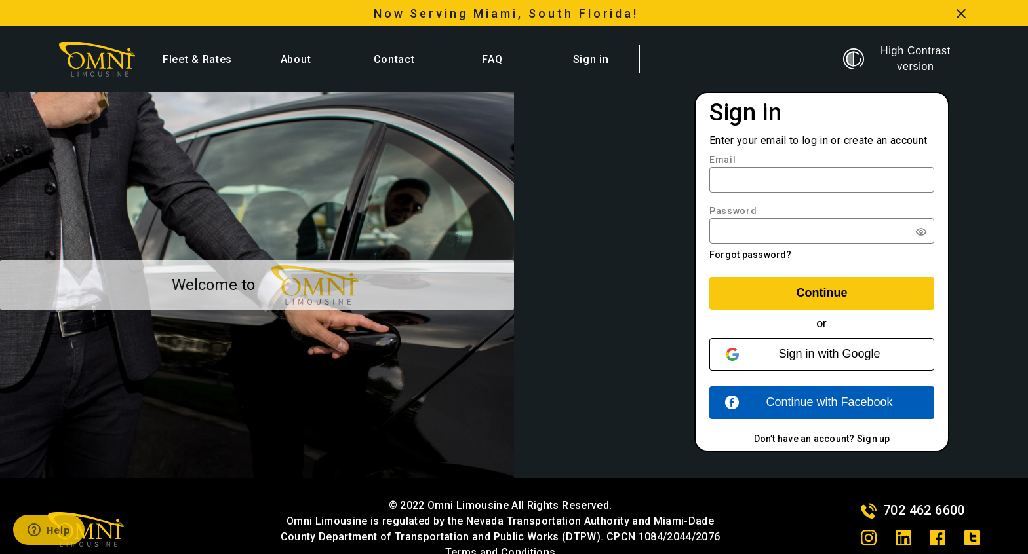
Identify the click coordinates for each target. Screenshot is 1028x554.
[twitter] (972, 537)
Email (722, 160)
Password (733, 211)
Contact (394, 59)
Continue (822, 292)
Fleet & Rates (197, 59)
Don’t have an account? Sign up (822, 439)
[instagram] (869, 537)
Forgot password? (750, 255)
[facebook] (937, 537)
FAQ (492, 59)
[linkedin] (903, 537)
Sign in (591, 59)
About (296, 59)
